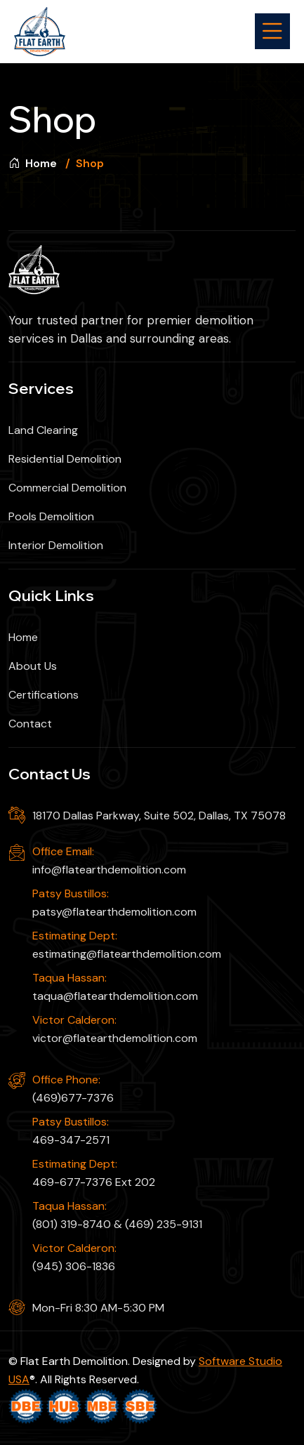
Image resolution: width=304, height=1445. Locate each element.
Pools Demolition (51, 516)
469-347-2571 (71, 1140)
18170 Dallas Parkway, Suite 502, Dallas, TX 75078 (159, 815)
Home (32, 163)
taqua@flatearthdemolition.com (115, 996)
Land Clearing (43, 430)
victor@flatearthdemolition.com (114, 1038)
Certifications (43, 694)
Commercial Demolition (67, 487)
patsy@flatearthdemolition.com (114, 911)
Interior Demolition (55, 545)
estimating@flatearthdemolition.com (126, 953)
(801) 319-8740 (71, 1224)
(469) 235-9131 (163, 1224)
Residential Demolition (64, 458)
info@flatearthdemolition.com (109, 869)
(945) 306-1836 (73, 1266)
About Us (32, 666)
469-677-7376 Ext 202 (93, 1182)
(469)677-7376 (73, 1097)
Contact (30, 723)
